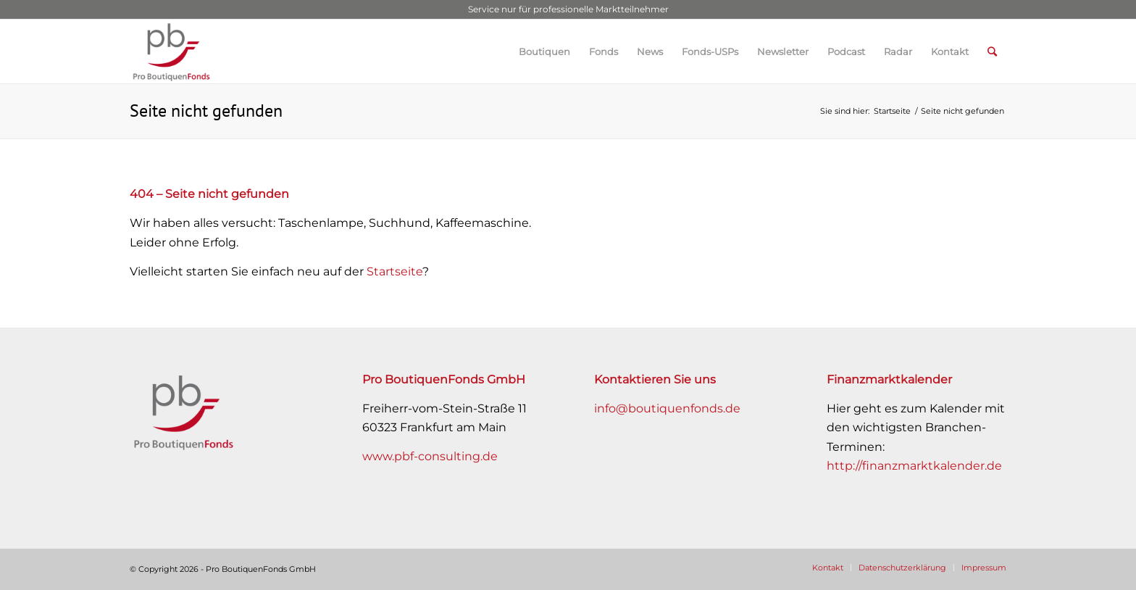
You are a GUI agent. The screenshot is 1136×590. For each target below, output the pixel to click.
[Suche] (992, 51)
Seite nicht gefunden (206, 110)
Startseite (394, 271)
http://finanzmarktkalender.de (914, 466)
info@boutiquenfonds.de (667, 408)
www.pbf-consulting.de (430, 456)
